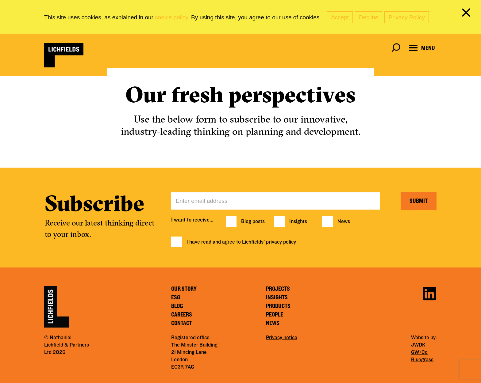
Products (278, 306)
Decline (368, 17)
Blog (177, 306)
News (343, 221)
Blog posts (253, 221)
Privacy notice (281, 337)
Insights (298, 221)
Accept (340, 17)
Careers (181, 315)
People (274, 315)
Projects (278, 289)
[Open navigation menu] (422, 48)
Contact (181, 323)
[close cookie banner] (467, 13)
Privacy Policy (406, 17)
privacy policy (281, 242)
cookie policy (171, 17)
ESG (175, 297)
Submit (419, 201)
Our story (184, 289)
